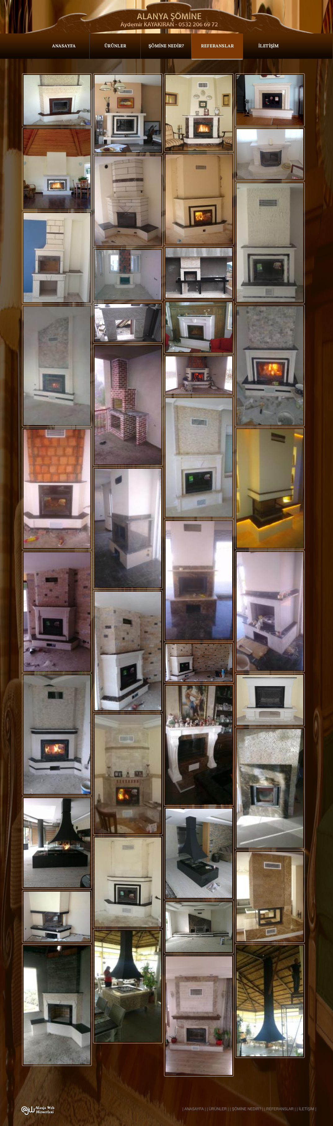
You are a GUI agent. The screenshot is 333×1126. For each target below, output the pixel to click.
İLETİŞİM (268, 46)
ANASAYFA (64, 46)
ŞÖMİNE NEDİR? (166, 46)
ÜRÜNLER (115, 46)
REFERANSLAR (217, 46)
